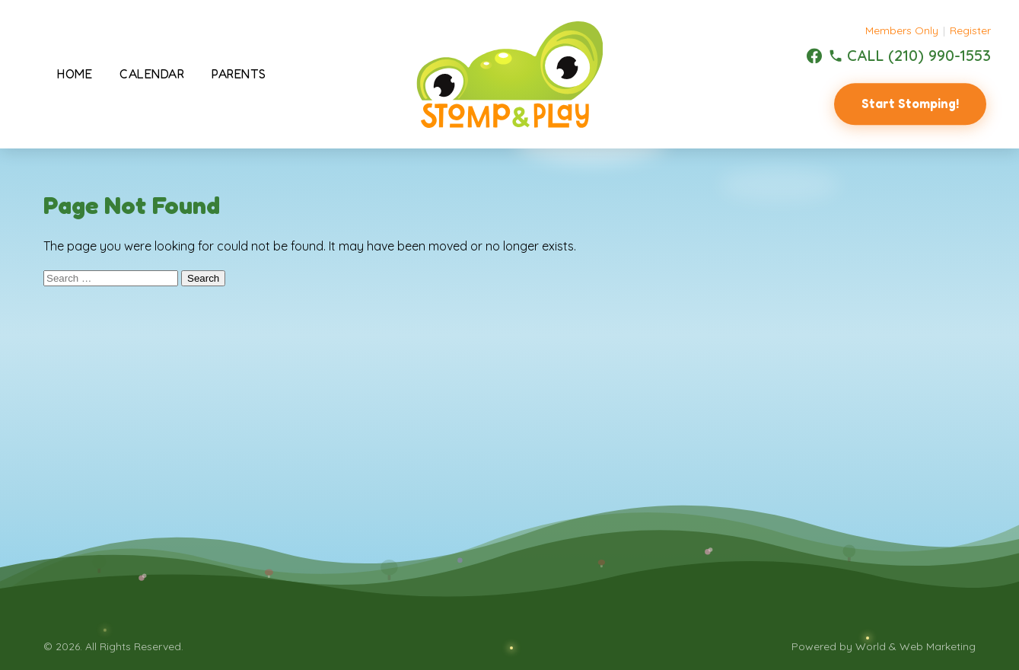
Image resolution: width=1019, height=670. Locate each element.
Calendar (151, 73)
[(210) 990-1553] (909, 55)
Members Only (901, 30)
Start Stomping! (910, 103)
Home (74, 73)
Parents (239, 73)
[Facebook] (814, 55)
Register (970, 30)
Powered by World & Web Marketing (883, 646)
